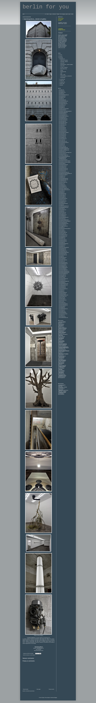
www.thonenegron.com (62, 296)
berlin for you (46, 7)
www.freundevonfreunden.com (64, 172)
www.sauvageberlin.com (63, 266)
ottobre (61, 80)
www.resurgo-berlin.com (63, 254)
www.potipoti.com (62, 246)
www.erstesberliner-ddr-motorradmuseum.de (63, 158)
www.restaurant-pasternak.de (64, 252)
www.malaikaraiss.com (62, 214)
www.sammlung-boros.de (38, 650)
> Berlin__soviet (62, 74)
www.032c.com (61, 89)
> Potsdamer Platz (63, 71)
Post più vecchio (51, 689)
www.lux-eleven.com (62, 213)
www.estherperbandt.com (63, 159)
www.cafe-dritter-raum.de (63, 122)
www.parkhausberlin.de (63, 241)
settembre (62, 82)
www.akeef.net (61, 98)
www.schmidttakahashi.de (63, 267)
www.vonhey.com (62, 310)
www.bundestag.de (61, 371)
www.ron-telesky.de (62, 258)
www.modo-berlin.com (62, 224)
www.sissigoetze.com (62, 276)
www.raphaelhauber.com (63, 251)
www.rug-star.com (62, 261)
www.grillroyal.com (62, 177)
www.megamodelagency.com (64, 219)
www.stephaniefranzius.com (63, 283)
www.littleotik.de (61, 211)
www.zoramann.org (62, 316)
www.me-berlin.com (62, 218)
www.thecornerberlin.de (63, 292)
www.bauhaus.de (62, 106)
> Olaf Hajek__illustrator (64, 61)
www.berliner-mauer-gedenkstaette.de (65, 111)
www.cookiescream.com (63, 141)
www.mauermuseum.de (62, 349)
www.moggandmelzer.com (63, 226)
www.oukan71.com (62, 238)
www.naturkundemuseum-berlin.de (64, 228)
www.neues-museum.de (62, 365)
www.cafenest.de (62, 126)
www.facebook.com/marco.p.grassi (64, 162)
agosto (61, 83)
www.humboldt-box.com (63, 187)
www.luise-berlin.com (62, 212)
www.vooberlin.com (62, 311)
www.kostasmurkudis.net (63, 198)
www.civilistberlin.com (62, 137)
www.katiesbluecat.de (62, 193)
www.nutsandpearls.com (63, 236)
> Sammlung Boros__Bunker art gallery (66, 64)
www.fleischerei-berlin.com (63, 168)
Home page (38, 689)
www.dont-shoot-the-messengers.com (65, 152)
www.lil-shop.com (62, 208)
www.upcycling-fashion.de (63, 303)
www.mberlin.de (60, 359)
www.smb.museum (62, 277)
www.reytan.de (61, 256)
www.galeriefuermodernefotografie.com (65, 173)
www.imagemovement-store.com (64, 189)
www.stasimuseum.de (61, 374)
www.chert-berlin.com (62, 133)
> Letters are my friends (64, 60)
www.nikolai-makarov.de (63, 232)
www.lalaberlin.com (62, 202)
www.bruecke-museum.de (62, 343)
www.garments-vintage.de (63, 174)
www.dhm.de (60, 352)
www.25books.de (62, 91)
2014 (60, 54)
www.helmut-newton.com (63, 182)
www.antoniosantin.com (63, 102)
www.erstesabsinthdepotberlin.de (64, 156)
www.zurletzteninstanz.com (63, 317)
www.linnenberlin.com (62, 209)
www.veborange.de (62, 306)
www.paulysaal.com (62, 244)
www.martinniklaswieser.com (63, 217)
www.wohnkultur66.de (62, 312)
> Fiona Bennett (62, 77)
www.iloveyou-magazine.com (64, 188)
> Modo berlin (62, 63)
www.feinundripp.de (62, 163)
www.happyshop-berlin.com (63, 179)
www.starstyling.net (62, 282)
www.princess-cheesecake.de (64, 247)
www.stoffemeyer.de (62, 286)
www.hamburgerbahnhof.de (63, 178)
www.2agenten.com (62, 92)
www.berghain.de (62, 107)
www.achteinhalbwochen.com (64, 94)
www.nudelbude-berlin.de (63, 234)
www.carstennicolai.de (62, 131)
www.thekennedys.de (62, 293)
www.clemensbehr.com (63, 138)
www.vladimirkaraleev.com (63, 308)
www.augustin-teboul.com (63, 103)
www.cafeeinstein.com (62, 123)
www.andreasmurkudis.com (63, 101)
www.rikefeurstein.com (62, 257)
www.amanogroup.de (62, 99)
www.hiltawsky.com (62, 184)
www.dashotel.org (62, 143)
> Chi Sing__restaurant (63, 67)
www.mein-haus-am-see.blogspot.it (64, 221)
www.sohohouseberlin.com (63, 278)
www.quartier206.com (62, 248)
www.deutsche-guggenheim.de (64, 148)
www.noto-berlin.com (62, 233)
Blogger (55, 697)
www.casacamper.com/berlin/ (64, 132)
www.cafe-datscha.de (62, 121)
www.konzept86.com (62, 197)
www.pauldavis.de (62, 242)
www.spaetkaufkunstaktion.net (64, 281)
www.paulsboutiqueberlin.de (63, 243)
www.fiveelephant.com (62, 167)
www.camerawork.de (62, 127)
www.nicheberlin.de (62, 231)
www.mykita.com (61, 227)
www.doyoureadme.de (62, 153)
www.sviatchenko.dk (62, 287)
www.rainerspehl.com (62, 249)
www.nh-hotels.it (61, 229)
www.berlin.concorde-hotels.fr (64, 108)
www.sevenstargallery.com (63, 273)
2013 (60, 56)
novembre (62, 79)
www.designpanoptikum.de (63, 147)
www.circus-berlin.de (62, 136)
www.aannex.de (61, 93)
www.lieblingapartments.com (63, 207)
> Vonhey (61, 70)
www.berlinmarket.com (62, 113)
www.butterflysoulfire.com (63, 118)
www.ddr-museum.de (62, 146)
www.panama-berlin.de (62, 239)
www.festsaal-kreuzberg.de (63, 164)
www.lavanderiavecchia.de (63, 203)
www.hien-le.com (62, 183)
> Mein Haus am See (63, 68)
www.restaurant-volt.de (62, 253)
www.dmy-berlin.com (62, 151)
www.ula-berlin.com (62, 302)
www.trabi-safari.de (62, 298)
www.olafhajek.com (62, 237)
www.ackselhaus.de (62, 96)
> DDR (61, 73)
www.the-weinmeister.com (63, 288)
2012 (60, 57)
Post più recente (25, 689)
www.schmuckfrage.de (62, 268)
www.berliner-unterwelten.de (62, 334)
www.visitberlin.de (62, 307)
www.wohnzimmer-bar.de (63, 313)
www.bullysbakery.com (62, 117)
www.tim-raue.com (62, 297)
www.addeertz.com (62, 97)
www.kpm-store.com (62, 199)
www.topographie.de (61, 377)
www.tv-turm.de (61, 301)
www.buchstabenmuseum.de (63, 116)
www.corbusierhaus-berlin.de (63, 142)
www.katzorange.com (62, 194)
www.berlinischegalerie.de (63, 112)
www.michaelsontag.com (63, 222)
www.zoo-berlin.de (61, 394)
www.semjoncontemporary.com (64, 271)
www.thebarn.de (61, 291)
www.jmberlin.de (61, 192)
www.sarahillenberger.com (63, 263)
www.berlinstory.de (61, 337)
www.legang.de (61, 204)
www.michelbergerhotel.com (63, 223)
